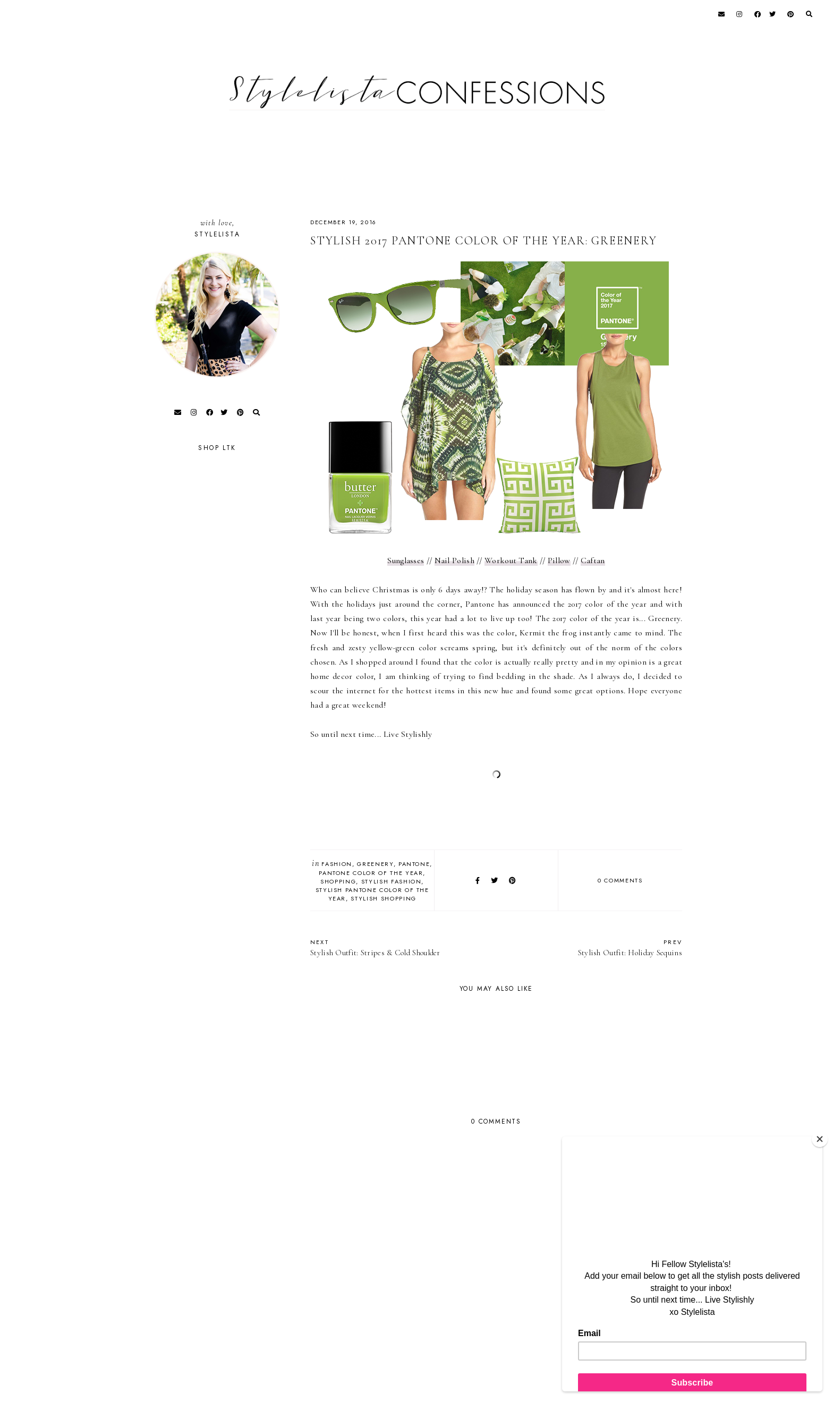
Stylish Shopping (383, 898)
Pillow (559, 560)
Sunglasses (405, 560)
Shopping (338, 881)
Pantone (414, 864)
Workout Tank (511, 560)
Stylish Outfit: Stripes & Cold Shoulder (398, 947)
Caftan (593, 560)
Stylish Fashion (391, 881)
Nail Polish (454, 560)
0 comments (620, 880)
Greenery (375, 864)
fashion (336, 864)
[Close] (820, 1139)
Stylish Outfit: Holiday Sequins (594, 947)
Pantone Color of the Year (371, 873)
